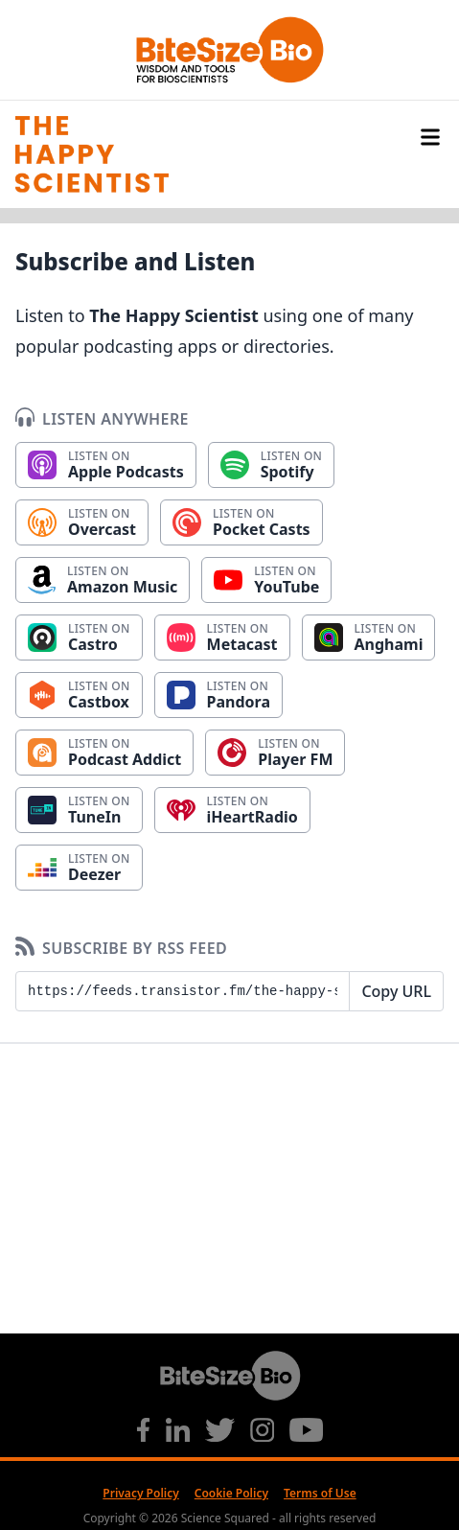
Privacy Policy (140, 1493)
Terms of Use (320, 1493)
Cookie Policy (231, 1493)
